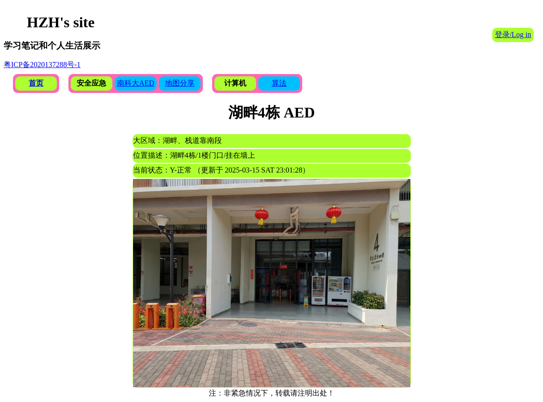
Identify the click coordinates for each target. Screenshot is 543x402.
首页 (36, 83)
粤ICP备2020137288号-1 (42, 64)
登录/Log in (513, 34)
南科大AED (135, 83)
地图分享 (180, 83)
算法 (279, 83)
